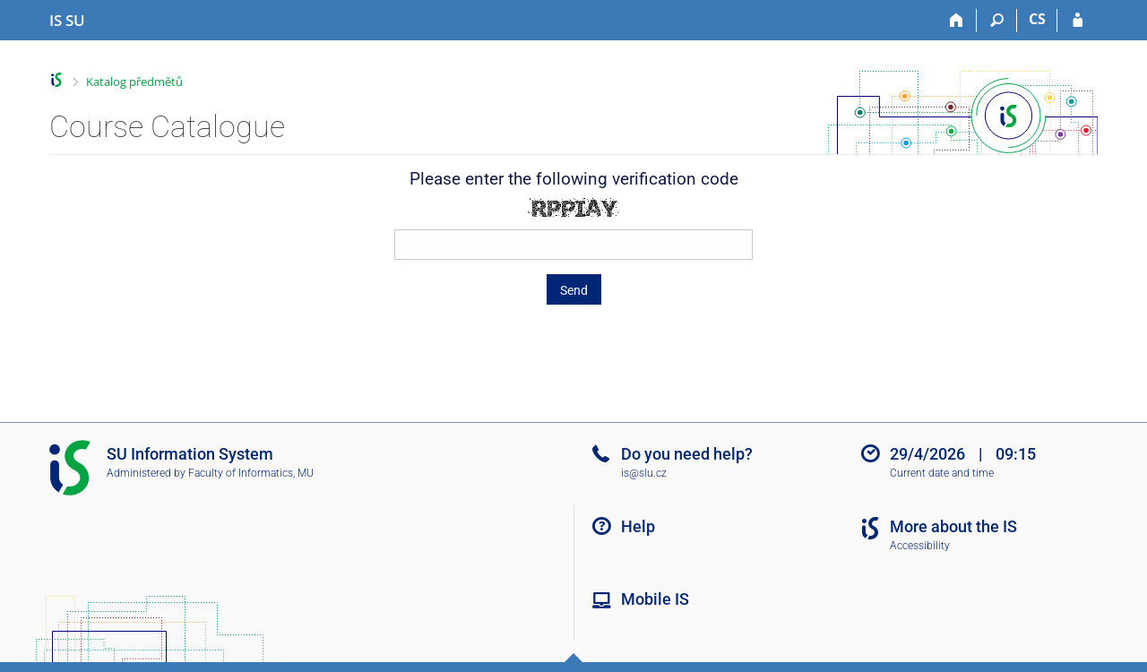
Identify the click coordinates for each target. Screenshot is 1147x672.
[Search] (997, 20)
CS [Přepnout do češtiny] (1037, 19)
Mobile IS (655, 599)
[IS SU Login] (1077, 20)
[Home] (956, 20)
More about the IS (953, 526)
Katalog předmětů (134, 81)
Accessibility (920, 545)
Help (638, 526)
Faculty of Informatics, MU (251, 473)
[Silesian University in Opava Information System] (67, 20)
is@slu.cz (644, 473)
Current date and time (942, 473)
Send (574, 290)
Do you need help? (687, 453)
